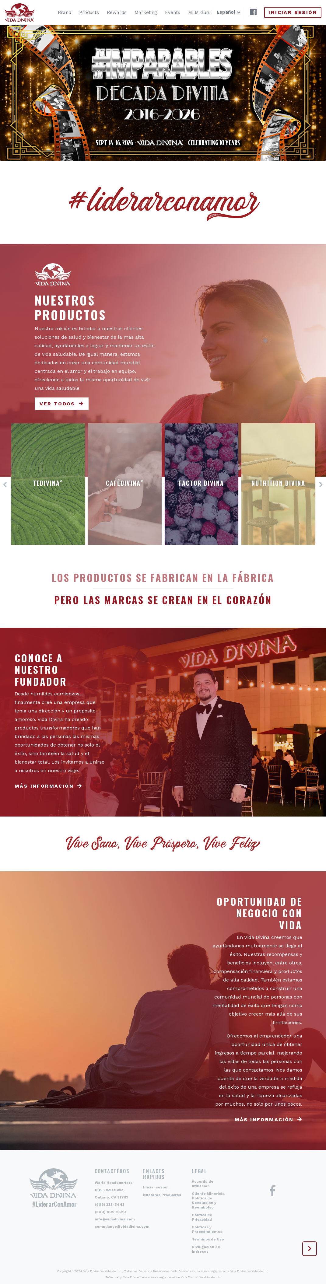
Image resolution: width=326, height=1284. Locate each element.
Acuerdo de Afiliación (202, 1183)
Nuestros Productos (162, 1195)
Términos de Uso (208, 1239)
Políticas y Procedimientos (207, 1229)
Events (163, 12)
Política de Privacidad (202, 1217)
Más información (44, 786)
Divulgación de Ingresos (206, 1249)
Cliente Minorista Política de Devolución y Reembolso (208, 1200)
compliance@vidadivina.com (122, 1226)
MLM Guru (190, 12)
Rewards (108, 12)
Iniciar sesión (292, 12)
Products (80, 12)
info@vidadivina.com (115, 1219)
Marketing (137, 12)
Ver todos (57, 404)
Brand (55, 12)
